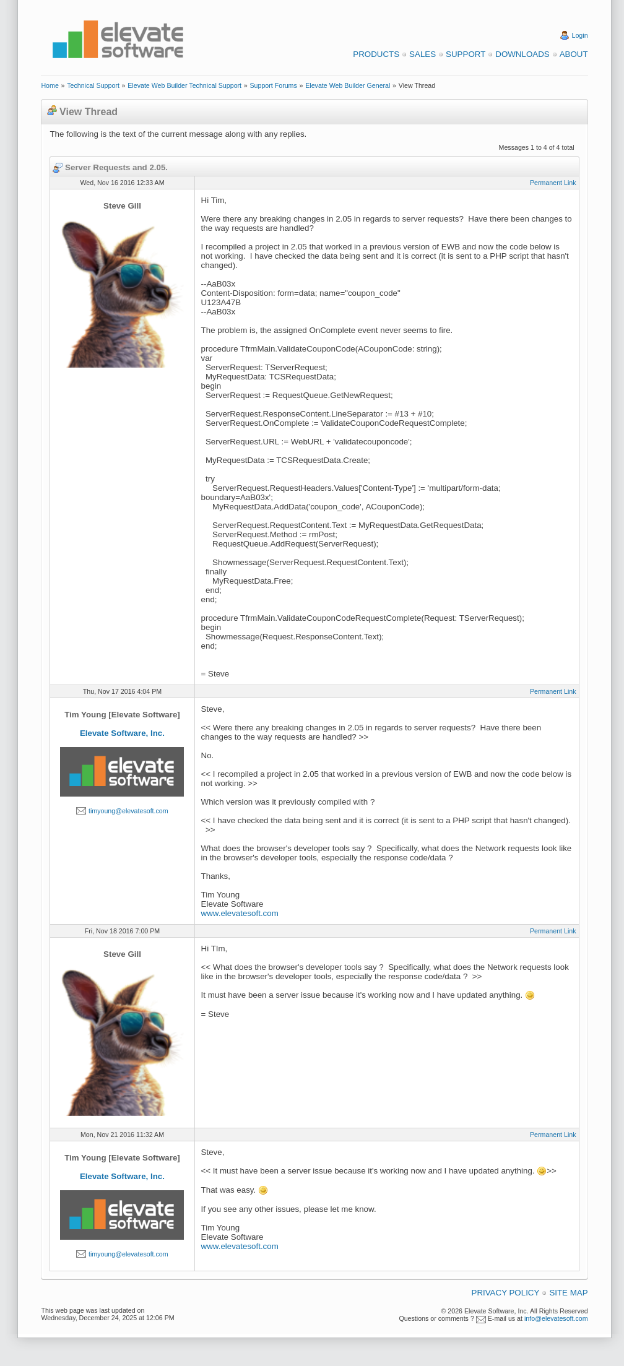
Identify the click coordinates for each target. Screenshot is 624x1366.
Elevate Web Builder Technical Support (184, 85)
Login (580, 35)
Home (49, 85)
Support (465, 54)
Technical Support (93, 85)
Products (376, 54)
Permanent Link (553, 182)
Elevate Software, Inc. (122, 733)
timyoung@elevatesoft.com (128, 811)
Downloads (522, 54)
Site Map (568, 1292)
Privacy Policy (506, 1292)
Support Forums (273, 85)
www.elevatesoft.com (240, 913)
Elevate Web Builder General (347, 85)
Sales (422, 54)
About (574, 54)
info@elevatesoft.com (556, 1318)
